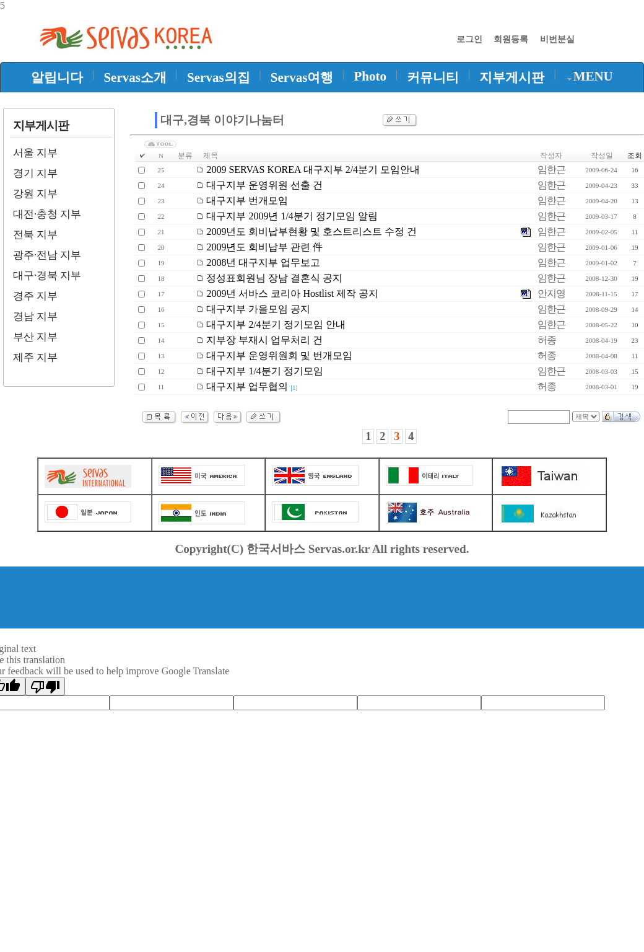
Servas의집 (218, 77)
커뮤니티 (433, 77)
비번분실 (557, 39)
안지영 (551, 293)
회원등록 (511, 39)
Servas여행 (302, 77)
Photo (370, 76)
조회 (634, 155)
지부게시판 (511, 77)
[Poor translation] (45, 686)
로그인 (469, 39)
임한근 (551, 169)
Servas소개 (135, 77)
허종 (546, 340)
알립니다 (57, 77)
